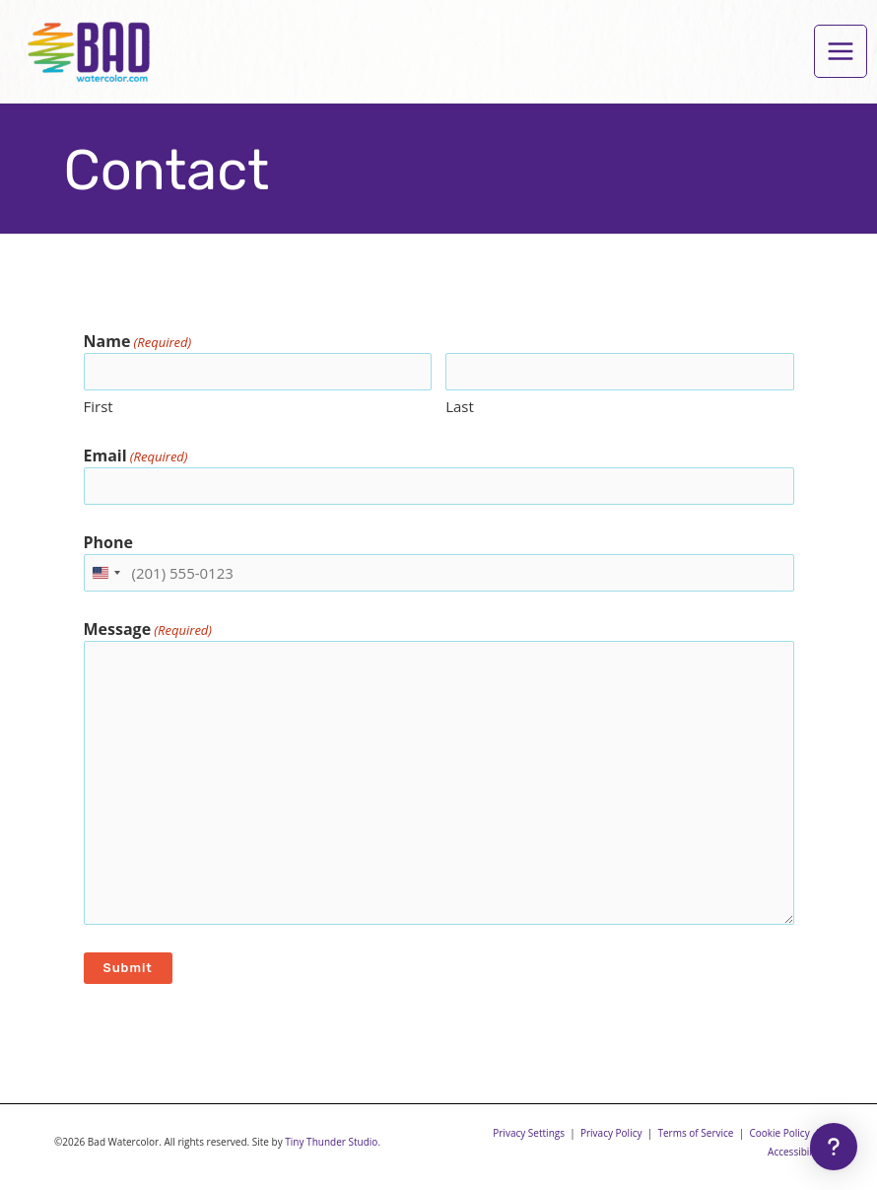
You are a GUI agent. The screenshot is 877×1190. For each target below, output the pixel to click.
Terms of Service (695, 1133)
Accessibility (795, 1151)
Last (459, 406)
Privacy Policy (611, 1133)
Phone (108, 542)
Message (148, 629)
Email (136, 456)
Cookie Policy (779, 1133)
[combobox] (105, 573)
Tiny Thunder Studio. (332, 1142)
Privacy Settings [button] (529, 1133)
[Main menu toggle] (840, 51)
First (98, 406)
